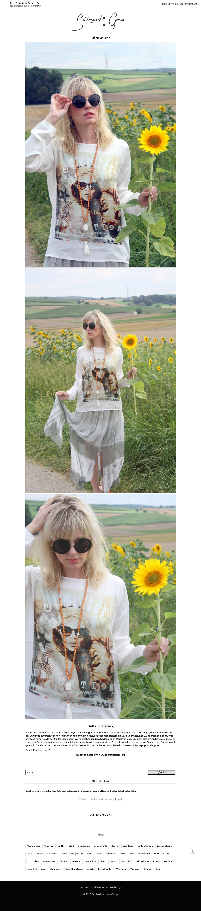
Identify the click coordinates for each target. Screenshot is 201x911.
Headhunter (144, 853)
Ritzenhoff (32, 869)
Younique (134, 869)
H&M (132, 853)
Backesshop (84, 846)
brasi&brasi (128, 846)
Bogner (115, 846)
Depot (64, 853)
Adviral (118, 799)
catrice (39, 853)
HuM (156, 853)
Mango (113, 861)
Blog (164, 4)
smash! (90, 869)
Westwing (121, 869)
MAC (103, 861)
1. (90, 814)
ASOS (71, 846)
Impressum (191, 4)
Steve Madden (105, 869)
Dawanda (34, 735)
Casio (29, 853)
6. (107, 814)
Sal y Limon (56, 869)
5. (104, 814)
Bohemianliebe (100, 38)
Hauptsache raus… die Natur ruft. (95, 791)
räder (43, 869)
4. (100, 814)
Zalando (147, 869)
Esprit (89, 853)
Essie (99, 853)
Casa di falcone (164, 846)
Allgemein (49, 846)
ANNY (61, 846)
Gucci (122, 853)
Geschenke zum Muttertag (38, 791)
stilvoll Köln (123, 745)
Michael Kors (142, 861)
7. (111, 814)
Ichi (28, 861)
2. (93, 814)
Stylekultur (27, 2)
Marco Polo (126, 861)
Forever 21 (111, 853)
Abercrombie (33, 846)
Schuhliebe (130, 791)
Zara (158, 869)
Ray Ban (168, 861)
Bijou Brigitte (100, 846)
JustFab (64, 861)
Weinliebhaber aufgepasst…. (65, 791)
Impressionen (49, 861)
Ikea (37, 861)
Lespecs (76, 861)
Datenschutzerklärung (108, 887)
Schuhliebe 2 (118, 791)
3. (97, 814)
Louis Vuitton (90, 861)
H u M (166, 853)
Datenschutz (175, 4)
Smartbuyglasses (74, 869)
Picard (156, 861)
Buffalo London (145, 846)
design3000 (76, 853)
